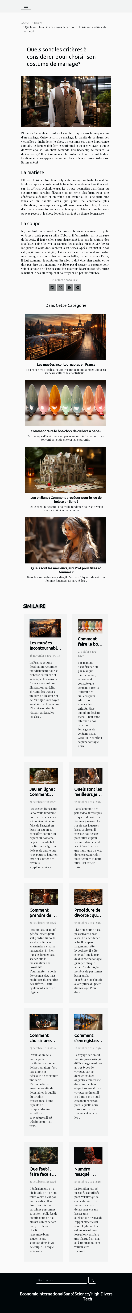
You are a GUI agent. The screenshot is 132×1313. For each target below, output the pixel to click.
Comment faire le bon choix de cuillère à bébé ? (66, 431)
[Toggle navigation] (26, 6)
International (50, 1294)
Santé (69, 1294)
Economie (29, 1294)
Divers (38, 23)
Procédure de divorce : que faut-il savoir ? (88, 915)
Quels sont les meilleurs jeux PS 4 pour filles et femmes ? (66, 570)
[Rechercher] (61, 1280)
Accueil (25, 23)
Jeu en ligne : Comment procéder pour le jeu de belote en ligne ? (66, 500)
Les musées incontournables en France (66, 364)
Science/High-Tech (88, 1296)
